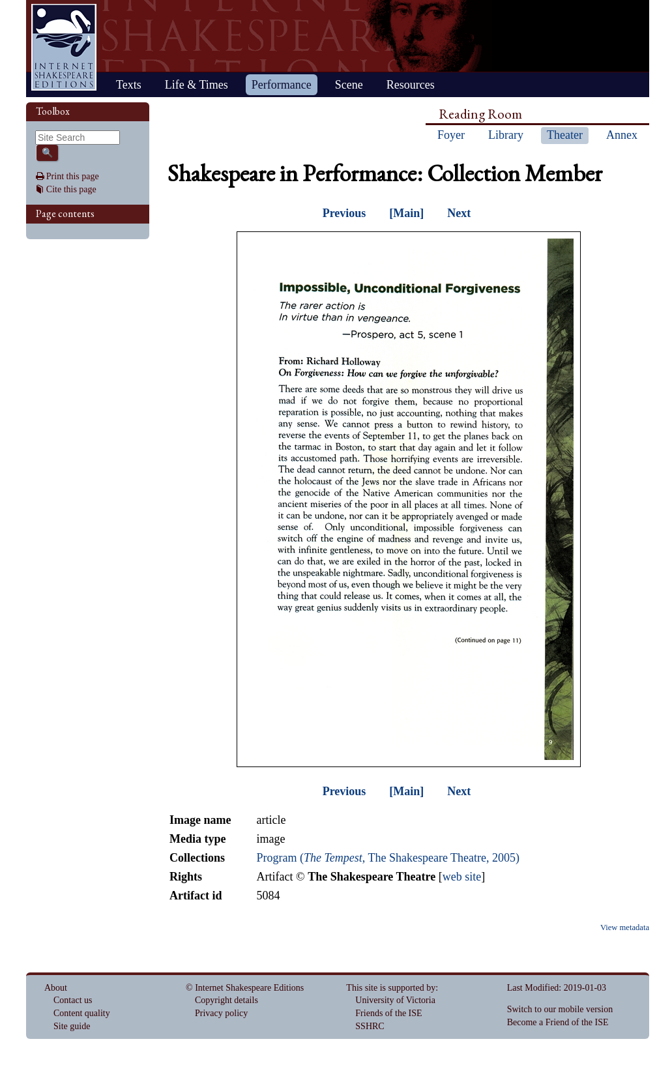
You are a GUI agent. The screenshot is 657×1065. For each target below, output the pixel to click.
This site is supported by (390, 988)
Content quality (81, 1013)
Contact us (73, 1000)
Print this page (72, 176)
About (55, 988)
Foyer (451, 134)
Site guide (71, 1026)
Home (63, 47)
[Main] (406, 213)
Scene (349, 84)
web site (462, 876)
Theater (565, 134)
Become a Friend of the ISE (558, 1022)
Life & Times (196, 84)
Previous (344, 213)
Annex (621, 134)
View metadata (624, 927)
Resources (411, 84)
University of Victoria (395, 1000)
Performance (282, 84)
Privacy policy (221, 1013)
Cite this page (71, 189)
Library (505, 134)
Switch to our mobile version (560, 1009)
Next (459, 213)
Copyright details (226, 1000)
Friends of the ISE (388, 1013)
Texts (128, 84)
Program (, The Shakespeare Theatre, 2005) (387, 857)
